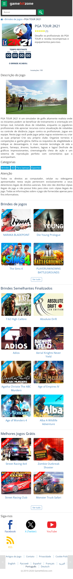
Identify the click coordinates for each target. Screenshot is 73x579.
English (12, 563)
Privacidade (45, 556)
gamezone (21, 3)
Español (37, 563)
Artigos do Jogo (13, 556)
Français (50, 563)
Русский (24, 563)
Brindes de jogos (13, 19)
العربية (62, 563)
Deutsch (45, 566)
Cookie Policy (62, 556)
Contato (30, 556)
